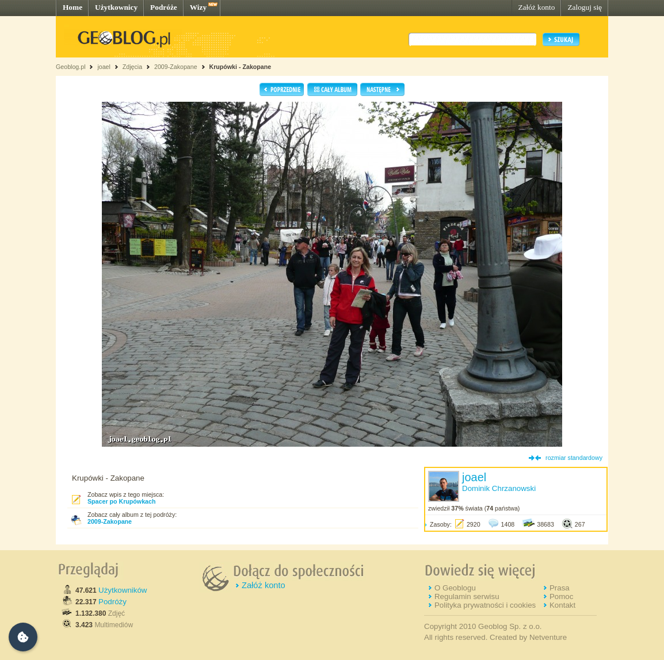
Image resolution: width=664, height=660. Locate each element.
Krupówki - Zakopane (240, 66)
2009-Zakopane (175, 66)
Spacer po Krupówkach (121, 501)
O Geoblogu (455, 588)
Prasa (559, 588)
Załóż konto (536, 7)
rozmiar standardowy (573, 457)
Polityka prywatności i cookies (485, 605)
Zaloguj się (584, 7)
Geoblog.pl (71, 66)
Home (72, 7)
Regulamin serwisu (466, 596)
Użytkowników (122, 590)
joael (103, 66)
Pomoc (561, 596)
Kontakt (562, 605)
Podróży (112, 601)
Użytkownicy (116, 7)
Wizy (198, 7)
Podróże (163, 7)
